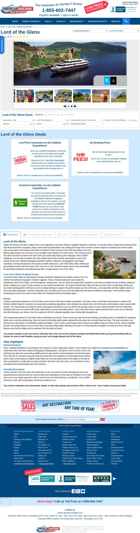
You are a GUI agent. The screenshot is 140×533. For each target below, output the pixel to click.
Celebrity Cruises (68, 439)
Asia (15, 437)
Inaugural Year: (10, 120)
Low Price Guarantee (54, 160)
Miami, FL (41, 442)
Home (15, 21)
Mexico (16, 453)
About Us (114, 453)
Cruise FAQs (115, 458)
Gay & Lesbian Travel (94, 448)
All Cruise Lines (69, 464)
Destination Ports (117, 448)
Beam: (39, 124)
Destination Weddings (95, 442)
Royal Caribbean (68, 461)
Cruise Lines (10, 27)
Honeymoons (91, 453)
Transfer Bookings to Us (95, 464)
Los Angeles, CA (44, 445)
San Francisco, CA (45, 453)
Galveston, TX (43, 439)
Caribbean (17, 445)
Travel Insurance (117, 456)
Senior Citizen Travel (94, 458)
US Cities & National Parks (23, 461)
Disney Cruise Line (69, 445)
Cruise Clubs (91, 434)
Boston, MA (42, 437)
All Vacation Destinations (24, 464)
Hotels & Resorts (31, 21)
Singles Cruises (92, 461)
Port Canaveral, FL (45, 450)
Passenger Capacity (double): (83, 120)
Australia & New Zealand (22, 439)
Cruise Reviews (116, 461)
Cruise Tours (91, 439)
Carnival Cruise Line (69, 437)
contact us (36, 175)
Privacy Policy (67, 532)
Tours (48, 21)
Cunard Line (66, 442)
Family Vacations (93, 445)
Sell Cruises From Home (95, 456)
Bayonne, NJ (42, 434)
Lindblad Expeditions (24, 27)
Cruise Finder (91, 437)
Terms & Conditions (80, 532)
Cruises (60, 21)
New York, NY (43, 448)
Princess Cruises (68, 456)
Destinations (77, 21)
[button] (68, 106)
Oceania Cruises (68, 453)
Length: (6, 124)
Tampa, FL (42, 458)
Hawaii (16, 450)
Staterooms (54, 115)
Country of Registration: (115, 120)
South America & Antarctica (23, 456)
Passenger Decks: (78, 124)
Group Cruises (92, 450)
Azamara (65, 434)
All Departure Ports (46, 464)
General (39, 115)
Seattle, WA (42, 456)
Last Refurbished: (44, 120)
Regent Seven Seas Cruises (72, 458)
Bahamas (17, 442)
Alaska (16, 434)
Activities (69, 115)
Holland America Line (70, 448)
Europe (16, 448)
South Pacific (18, 458)
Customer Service (117, 450)
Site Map (114, 464)
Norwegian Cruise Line (70, 450)
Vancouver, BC (43, 461)
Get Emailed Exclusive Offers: (49, 419)
